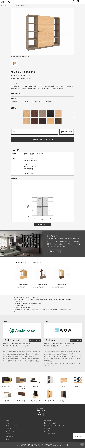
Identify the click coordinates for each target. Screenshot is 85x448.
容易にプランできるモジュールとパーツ (55, 423)
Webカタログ (10, 436)
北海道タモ (16, 101)
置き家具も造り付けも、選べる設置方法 (55, 425)
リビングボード (7, 381)
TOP (2, 6)
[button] (74, 117)
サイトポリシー (48, 431)
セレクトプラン (10, 423)
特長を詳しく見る (53, 251)
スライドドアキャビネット (21, 381)
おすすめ (8, 428)
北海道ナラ (27, 101)
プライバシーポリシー (50, 434)
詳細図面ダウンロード (42, 224)
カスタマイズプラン (11, 425)
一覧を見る (37, 262)
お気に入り (9, 434)
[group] (24, 276)
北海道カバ (48, 101)
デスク (7, 395)
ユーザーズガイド (11, 439)
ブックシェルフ (8, 6)
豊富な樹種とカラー (50, 420)
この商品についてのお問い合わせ (42, 139)
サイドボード (21, 395)
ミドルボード (64, 381)
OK (65, 445)
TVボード (35, 381)
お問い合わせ (48, 428)
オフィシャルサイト (35, 340)
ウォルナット (37, 101)
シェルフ (78, 381)
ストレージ (49, 381)
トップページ (9, 420)
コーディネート (10, 431)
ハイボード (64, 395)
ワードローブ (49, 395)
